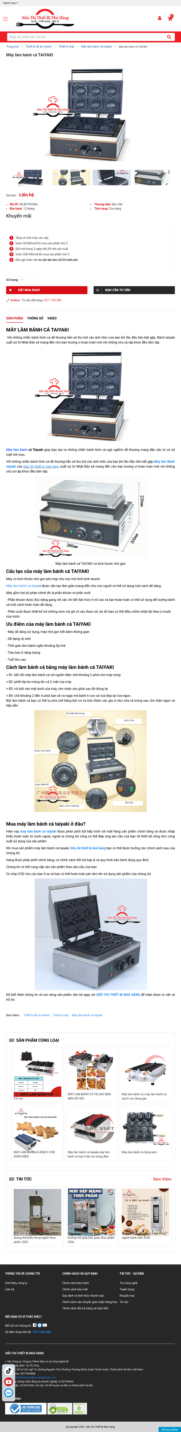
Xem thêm (162, 1179)
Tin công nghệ (128, 1283)
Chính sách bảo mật (75, 1289)
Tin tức (124, 1302)
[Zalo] (8, 1392)
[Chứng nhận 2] (60, 1408)
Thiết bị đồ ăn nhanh (37, 1015)
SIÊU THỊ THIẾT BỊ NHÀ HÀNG (118, 995)
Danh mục (11, 3)
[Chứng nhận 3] (80, 1408)
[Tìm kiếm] (169, 37)
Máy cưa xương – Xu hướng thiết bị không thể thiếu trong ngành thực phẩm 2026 (36, 1238)
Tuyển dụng (127, 1289)
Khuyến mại (127, 1295)
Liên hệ (9, 1289)
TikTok (8, 1370)
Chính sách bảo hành (75, 1283)
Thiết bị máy (60, 1015)
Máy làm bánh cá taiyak (23, 586)
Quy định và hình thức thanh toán (83, 1295)
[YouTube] (44, 1325)
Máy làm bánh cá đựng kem (85, 1152)
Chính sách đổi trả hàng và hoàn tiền (85, 1308)
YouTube (8, 1381)
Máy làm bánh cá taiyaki (87, 1015)
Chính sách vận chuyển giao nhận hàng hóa (89, 1302)
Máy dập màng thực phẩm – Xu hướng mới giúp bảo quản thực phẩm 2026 (91, 1238)
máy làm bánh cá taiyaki (38, 831)
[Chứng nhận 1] (26, 1408)
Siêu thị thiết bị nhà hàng (41, 466)
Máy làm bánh (16, 450)
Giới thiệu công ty (16, 1283)
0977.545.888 (52, 300)
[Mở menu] (7, 19)
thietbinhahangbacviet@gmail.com (35, 1377)
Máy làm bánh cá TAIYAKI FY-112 (143, 1152)
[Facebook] (35, 1325)
